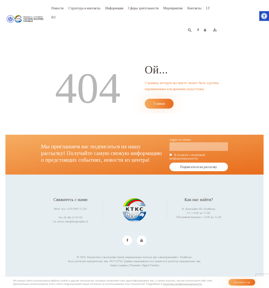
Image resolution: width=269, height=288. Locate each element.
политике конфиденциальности (182, 284)
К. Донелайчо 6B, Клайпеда (198, 208)
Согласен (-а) (241, 282)
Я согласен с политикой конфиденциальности (187, 156)
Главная (159, 103)
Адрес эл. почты (180, 139)
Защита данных (119, 265)
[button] (264, 16)
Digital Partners (150, 265)
